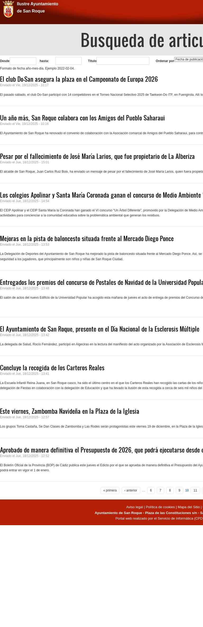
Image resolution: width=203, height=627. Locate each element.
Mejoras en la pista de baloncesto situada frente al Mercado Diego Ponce (87, 238)
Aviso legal (135, 507)
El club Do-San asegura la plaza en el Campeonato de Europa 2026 (79, 79)
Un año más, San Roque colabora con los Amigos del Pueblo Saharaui (82, 118)
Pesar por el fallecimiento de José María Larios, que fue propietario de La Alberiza (97, 156)
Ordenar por (165, 61)
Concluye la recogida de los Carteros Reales (52, 367)
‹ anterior (130, 490)
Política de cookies (160, 507)
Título (92, 61)
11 (195, 490)
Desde (5, 61)
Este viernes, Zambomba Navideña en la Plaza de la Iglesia (69, 411)
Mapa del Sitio (189, 507)
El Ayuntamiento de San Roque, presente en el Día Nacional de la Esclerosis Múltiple (99, 329)
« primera (110, 490)
